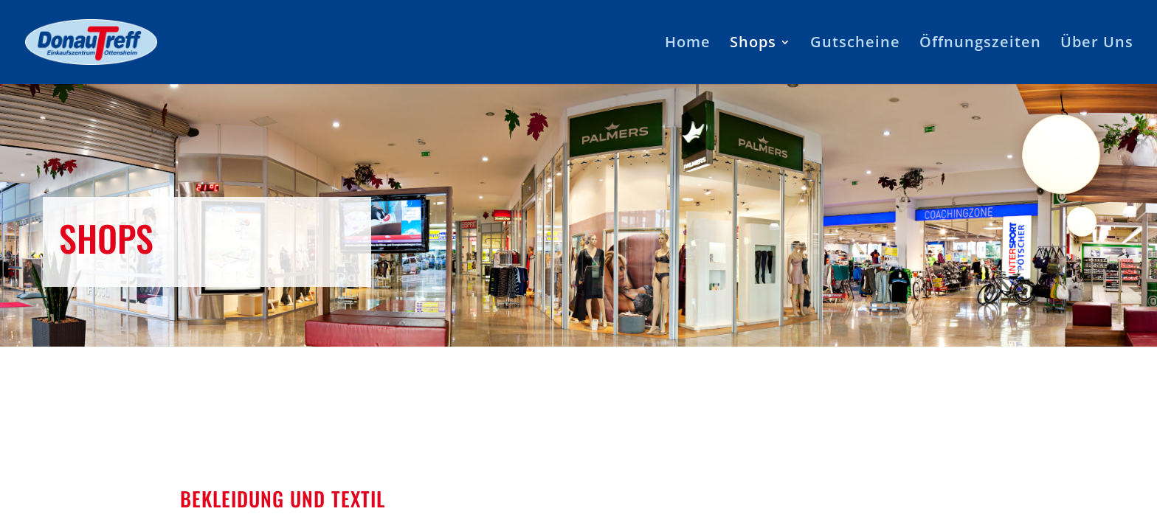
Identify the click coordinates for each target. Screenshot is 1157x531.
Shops (753, 44)
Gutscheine (855, 44)
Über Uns (1096, 44)
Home (688, 44)
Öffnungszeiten (980, 44)
